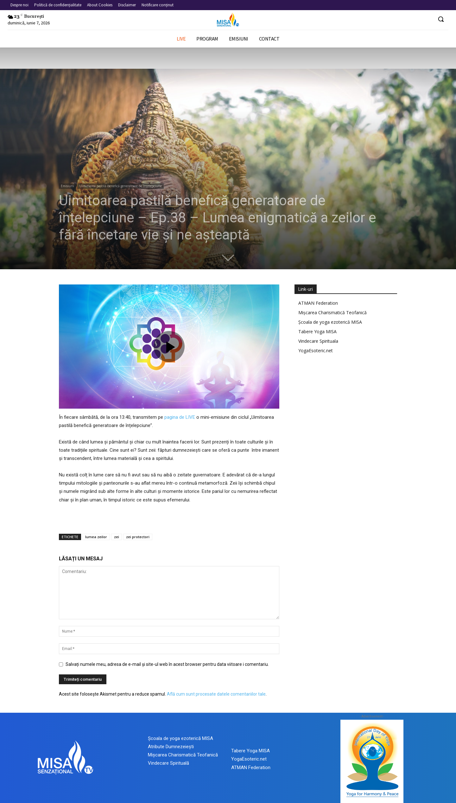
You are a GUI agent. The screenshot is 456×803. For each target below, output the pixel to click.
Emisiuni (67, 186)
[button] (440, 19)
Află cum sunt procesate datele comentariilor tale (216, 694)
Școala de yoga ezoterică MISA (330, 322)
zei (116, 536)
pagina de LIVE (179, 417)
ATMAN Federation (318, 303)
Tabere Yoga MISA (317, 331)
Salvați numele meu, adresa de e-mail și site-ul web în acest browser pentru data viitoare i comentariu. (167, 664)
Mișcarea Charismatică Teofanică (332, 312)
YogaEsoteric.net (315, 350)
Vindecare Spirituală (168, 763)
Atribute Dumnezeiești (171, 746)
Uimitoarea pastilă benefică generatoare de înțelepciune (120, 186)
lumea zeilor (96, 536)
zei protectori (137, 536)
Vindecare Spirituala (318, 341)
